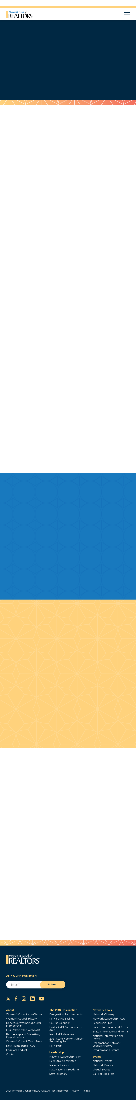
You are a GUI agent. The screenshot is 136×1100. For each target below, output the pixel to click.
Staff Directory (58, 1074)
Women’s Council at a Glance (24, 1014)
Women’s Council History (21, 1018)
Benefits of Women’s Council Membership (24, 1024)
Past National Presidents (64, 1069)
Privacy (75, 1090)
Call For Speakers (103, 1074)
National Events (102, 1061)
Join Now (54, 75)
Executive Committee (62, 1061)
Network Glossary (104, 1014)
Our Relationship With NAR (23, 1030)
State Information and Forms (110, 1031)
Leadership (56, 1052)
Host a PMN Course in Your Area (65, 1029)
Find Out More (79, 75)
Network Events (103, 1065)
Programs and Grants (106, 1050)
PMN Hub (55, 1045)
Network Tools (102, 1010)
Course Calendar (59, 1023)
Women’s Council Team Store (24, 1041)
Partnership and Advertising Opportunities (23, 1036)
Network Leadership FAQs (109, 1018)
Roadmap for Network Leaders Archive (106, 1044)
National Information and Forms (108, 1037)
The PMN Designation (63, 1010)
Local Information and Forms (110, 1027)
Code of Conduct (16, 1050)
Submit (53, 984)
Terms (86, 1090)
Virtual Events (101, 1069)
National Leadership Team (65, 1056)
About (10, 1010)
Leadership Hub (102, 1023)
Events (97, 1056)
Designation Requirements (65, 1014)
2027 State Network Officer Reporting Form (66, 1040)
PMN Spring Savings (61, 1018)
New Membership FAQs (20, 1045)
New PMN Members (61, 1034)
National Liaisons (59, 1065)
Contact (11, 1054)
